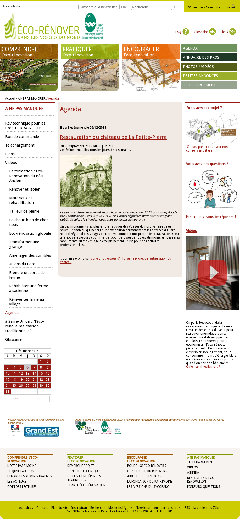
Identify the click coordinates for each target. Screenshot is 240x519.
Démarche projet (80, 466)
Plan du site (59, 508)
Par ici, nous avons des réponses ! (211, 217)
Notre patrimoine (21, 466)
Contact (42, 508)
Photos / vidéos (198, 66)
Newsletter (143, 508)
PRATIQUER (90, 51)
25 (14, 385)
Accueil (10, 98)
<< (16, 399)
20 (27, 379)
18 (14, 379)
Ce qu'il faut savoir (23, 471)
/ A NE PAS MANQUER (31, 98)
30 (47, 385)
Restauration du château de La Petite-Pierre (113, 137)
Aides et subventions (144, 476)
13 (27, 373)
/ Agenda (52, 98)
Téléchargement (199, 85)
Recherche (97, 508)
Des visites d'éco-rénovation (201, 479)
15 (41, 373)
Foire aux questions (203, 487)
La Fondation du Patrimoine (149, 481)
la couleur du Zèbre (207, 508)
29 (41, 385)
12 (21, 373)
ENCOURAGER (151, 51)
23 (47, 379)
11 (14, 373)
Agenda (190, 48)
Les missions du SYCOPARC (148, 487)
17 (7, 379)
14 (34, 373)
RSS (187, 508)
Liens (228, 32)
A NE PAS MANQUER (201, 457)
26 (21, 385)
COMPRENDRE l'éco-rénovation (22, 459)
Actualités (26, 508)
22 (41, 379)
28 (34, 385)
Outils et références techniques (84, 478)
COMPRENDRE (29, 51)
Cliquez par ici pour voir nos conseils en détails (207, 148)
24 (7, 385)
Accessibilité (11, 6)
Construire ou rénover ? (147, 471)
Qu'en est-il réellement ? (203, 367)
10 (7, 373)
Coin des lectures (22, 487)
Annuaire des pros (201, 57)
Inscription (79, 508)
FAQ (182, 32)
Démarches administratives (29, 476)
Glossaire (205, 32)
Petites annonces (200, 76)
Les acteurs (16, 481)
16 (47, 373)
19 (21, 379)
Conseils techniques (84, 471)
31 (7, 391)
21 (34, 379)
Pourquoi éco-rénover (145, 466)
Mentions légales (120, 508)
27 (27, 385)
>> (39, 399)
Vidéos (192, 467)
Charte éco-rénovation (86, 485)
